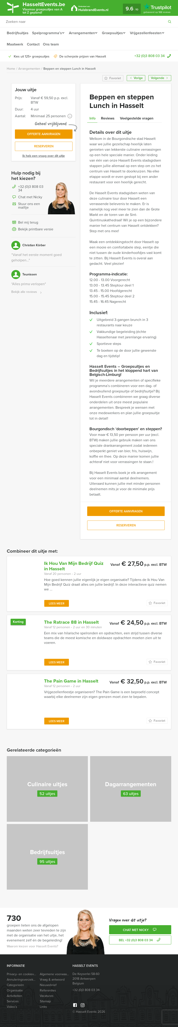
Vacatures (47, 996)
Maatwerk (55, 44)
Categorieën (15, 985)
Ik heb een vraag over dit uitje (43, 157)
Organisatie (15, 990)
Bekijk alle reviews (27, 293)
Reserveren (44, 147)
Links (43, 1006)
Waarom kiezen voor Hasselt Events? (32, 946)
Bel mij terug (24, 224)
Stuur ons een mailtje (25, 206)
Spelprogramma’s (46, 33)
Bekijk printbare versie (32, 231)
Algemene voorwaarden (54, 974)
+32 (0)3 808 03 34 (149, 55)
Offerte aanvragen (43, 134)
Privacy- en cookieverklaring (21, 974)
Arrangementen (82, 33)
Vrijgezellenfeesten (22, 44)
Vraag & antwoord (52, 979)
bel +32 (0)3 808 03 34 (140, 940)
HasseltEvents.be (47, 7)
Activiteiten (14, 996)
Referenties (48, 990)
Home (11, 68)
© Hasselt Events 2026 (89, 1011)
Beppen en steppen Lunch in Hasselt (69, 68)
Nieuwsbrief (48, 985)
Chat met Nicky (26, 198)
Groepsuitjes (114, 33)
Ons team (92, 44)
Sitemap (45, 1001)
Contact (73, 44)
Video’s (12, 1006)
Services (13, 1001)
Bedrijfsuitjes (17, 33)
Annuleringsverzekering (21, 979)
